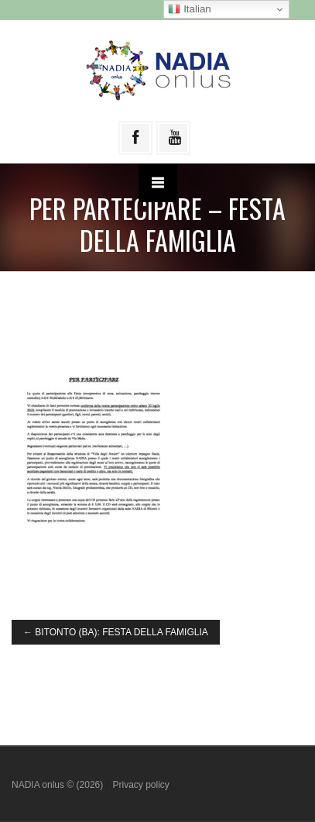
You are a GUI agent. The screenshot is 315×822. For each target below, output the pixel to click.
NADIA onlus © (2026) (59, 784)
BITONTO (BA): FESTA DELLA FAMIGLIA (115, 632)
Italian (189, 9)
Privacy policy (140, 784)
